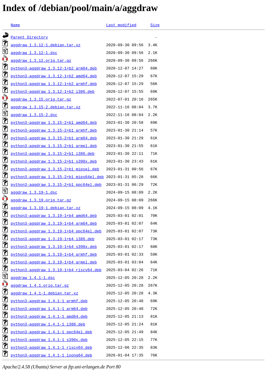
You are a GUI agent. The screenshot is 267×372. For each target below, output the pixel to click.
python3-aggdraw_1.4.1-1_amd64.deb (49, 316)
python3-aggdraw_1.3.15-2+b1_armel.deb (54, 145)
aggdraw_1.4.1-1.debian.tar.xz (44, 293)
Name (15, 24)
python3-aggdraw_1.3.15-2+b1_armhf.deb (54, 130)
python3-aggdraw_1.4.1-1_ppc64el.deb (51, 331)
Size (155, 24)
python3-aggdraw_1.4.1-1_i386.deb (48, 324)
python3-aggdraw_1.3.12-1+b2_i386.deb (53, 91)
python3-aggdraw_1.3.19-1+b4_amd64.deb (54, 215)
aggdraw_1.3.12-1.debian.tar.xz (46, 44)
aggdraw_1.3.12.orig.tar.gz (41, 60)
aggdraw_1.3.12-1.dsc (34, 52)
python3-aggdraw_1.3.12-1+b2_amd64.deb (54, 75)
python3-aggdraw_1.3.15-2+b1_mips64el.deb (57, 176)
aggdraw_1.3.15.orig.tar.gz (41, 99)
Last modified (121, 24)
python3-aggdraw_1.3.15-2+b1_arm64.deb (54, 138)
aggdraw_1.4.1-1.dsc (33, 277)
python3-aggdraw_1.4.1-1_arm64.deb (49, 308)
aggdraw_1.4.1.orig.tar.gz (40, 285)
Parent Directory (29, 37)
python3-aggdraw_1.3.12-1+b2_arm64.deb (54, 68)
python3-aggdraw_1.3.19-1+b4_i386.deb (53, 238)
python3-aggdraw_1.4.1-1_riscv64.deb (51, 347)
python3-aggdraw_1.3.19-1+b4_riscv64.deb (56, 269)
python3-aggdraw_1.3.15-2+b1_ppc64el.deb (56, 184)
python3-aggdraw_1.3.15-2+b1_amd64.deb (54, 122)
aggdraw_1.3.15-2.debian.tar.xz (46, 106)
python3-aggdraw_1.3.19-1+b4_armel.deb (54, 262)
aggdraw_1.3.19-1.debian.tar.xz (46, 207)
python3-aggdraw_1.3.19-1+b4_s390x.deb (54, 246)
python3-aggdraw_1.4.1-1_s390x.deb (49, 339)
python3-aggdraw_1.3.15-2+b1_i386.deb (53, 153)
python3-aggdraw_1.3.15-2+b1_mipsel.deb (55, 169)
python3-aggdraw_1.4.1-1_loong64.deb (51, 355)
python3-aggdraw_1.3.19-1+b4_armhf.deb (54, 254)
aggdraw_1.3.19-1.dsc (34, 192)
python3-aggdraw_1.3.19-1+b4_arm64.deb (54, 223)
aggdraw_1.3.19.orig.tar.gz (41, 200)
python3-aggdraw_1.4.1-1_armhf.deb (49, 300)
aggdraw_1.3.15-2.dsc (34, 114)
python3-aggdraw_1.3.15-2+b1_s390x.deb (54, 161)
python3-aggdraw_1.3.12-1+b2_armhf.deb (54, 83)
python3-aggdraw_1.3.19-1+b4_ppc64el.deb (56, 231)
